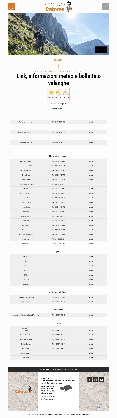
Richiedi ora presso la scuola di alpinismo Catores (58, 369)
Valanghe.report (57, 110)
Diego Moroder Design (44, 414)
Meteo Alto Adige (57, 106)
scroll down (58, 60)
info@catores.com (47, 399)
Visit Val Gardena (57, 414)
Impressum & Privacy (69, 414)
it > (105, 6)
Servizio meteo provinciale (55, 99)
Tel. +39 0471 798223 (48, 397)
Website (90, 124)
